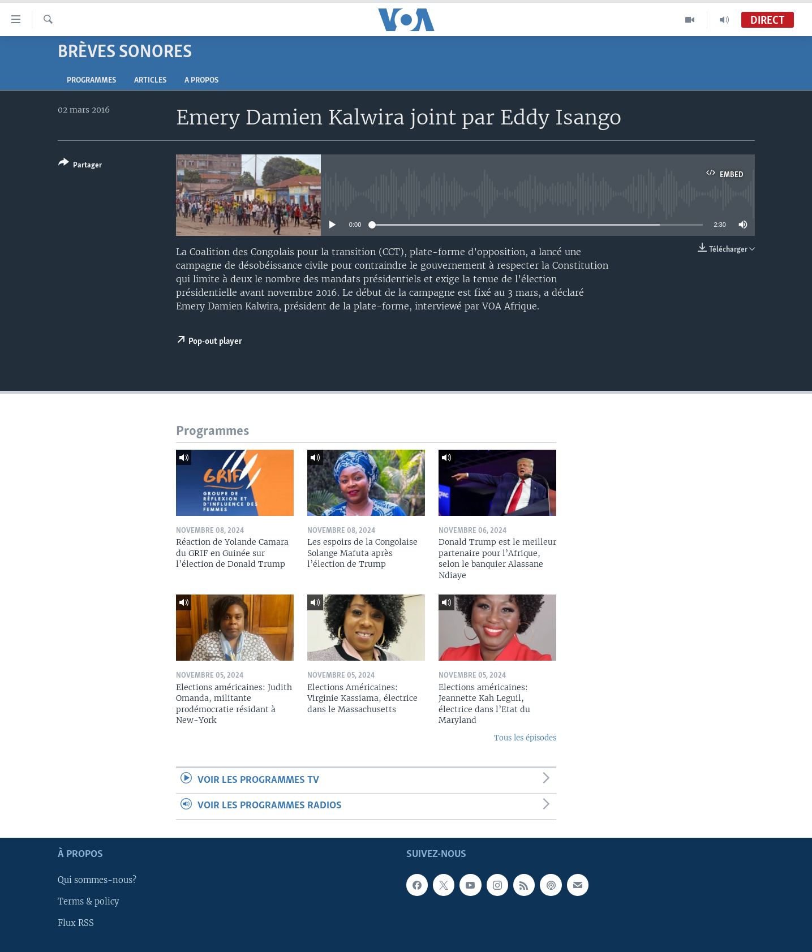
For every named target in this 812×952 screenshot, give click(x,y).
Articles (150, 80)
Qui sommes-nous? (97, 880)
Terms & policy (88, 902)
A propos (201, 80)
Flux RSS (76, 923)
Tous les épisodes (525, 738)
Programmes (91, 80)
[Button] (80, 166)
